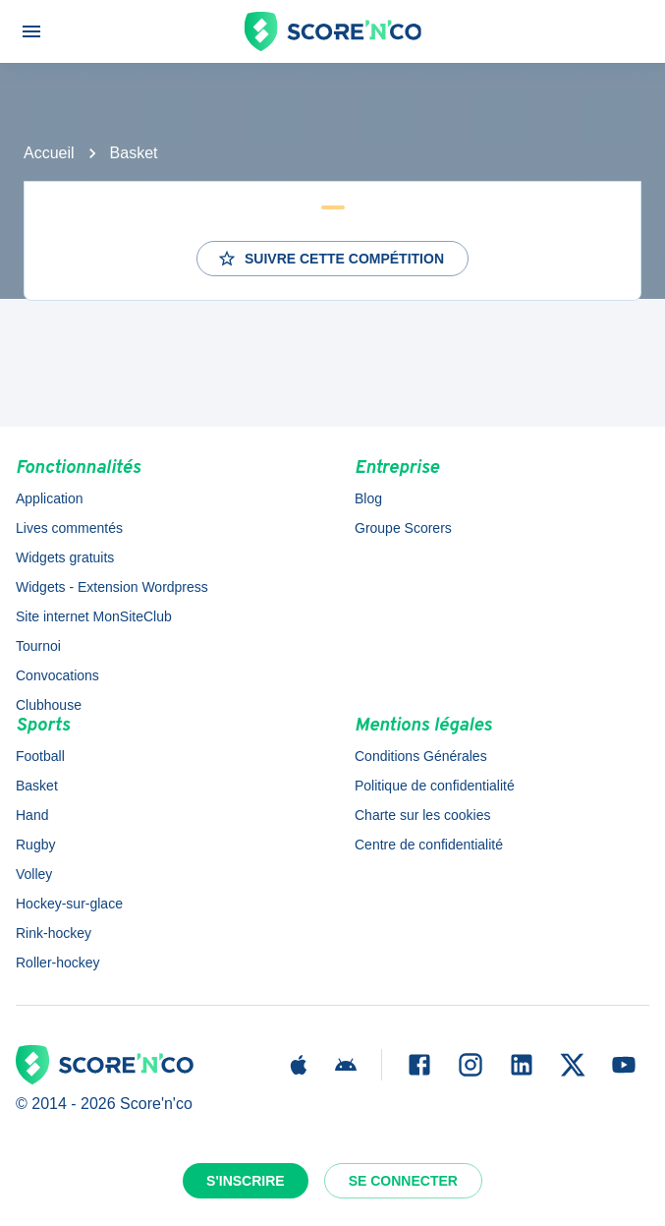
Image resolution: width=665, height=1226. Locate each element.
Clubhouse (49, 705)
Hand (32, 815)
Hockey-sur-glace (69, 903)
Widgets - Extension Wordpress (112, 587)
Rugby (35, 844)
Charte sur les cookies (423, 815)
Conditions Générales (421, 756)
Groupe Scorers (403, 528)
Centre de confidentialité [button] (429, 844)
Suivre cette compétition (330, 258)
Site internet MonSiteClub (94, 616)
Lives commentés (69, 528)
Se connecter (403, 1181)
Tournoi (38, 646)
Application (49, 498)
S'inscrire (245, 1181)
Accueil (49, 153)
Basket (134, 153)
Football (40, 756)
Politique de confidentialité (435, 785)
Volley (34, 874)
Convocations (57, 675)
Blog (368, 498)
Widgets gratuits (65, 557)
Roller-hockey (58, 962)
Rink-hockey (53, 933)
